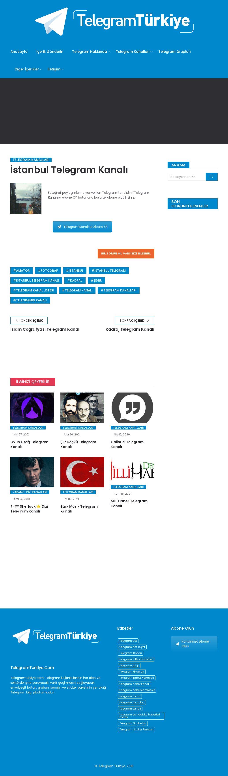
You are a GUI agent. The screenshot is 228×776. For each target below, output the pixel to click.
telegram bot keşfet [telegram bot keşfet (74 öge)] (132, 647)
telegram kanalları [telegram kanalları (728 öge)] (132, 702)
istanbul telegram (110, 270)
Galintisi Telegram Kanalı (127, 444)
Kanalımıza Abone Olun (192, 643)
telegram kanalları (119, 290)
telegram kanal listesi (35, 290)
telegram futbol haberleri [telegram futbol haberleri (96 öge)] (136, 659)
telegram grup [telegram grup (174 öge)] (129, 665)
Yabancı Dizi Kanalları (30, 492)
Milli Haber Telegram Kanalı (129, 504)
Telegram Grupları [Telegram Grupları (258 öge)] (132, 671)
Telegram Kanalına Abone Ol (82, 227)
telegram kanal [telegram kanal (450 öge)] (130, 696)
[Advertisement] (114, 111)
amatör (23, 270)
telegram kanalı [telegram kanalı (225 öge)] (130, 708)
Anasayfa (19, 51)
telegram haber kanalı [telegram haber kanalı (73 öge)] (135, 684)
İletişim (54, 69)
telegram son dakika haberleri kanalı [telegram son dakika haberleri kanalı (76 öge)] (140, 716)
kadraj (76, 280)
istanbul (76, 270)
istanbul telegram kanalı (37, 280)
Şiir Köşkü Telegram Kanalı (78, 444)
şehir (97, 280)
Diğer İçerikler (27, 69)
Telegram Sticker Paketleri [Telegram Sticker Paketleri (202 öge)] (136, 729)
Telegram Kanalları (133, 51)
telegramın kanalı (31, 300)
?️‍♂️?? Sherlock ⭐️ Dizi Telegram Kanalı (29, 509)
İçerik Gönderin (49, 51)
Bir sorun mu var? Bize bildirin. (126, 253)
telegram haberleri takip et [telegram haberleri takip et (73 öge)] (137, 690)
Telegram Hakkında (89, 51)
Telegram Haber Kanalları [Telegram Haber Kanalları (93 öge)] (137, 678)
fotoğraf (49, 270)
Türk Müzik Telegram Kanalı (79, 509)
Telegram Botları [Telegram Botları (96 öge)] (131, 653)
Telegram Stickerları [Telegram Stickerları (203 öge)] (133, 723)
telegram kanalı (78, 290)
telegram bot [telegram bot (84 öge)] (128, 641)
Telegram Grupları (174, 51)
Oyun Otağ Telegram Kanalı (29, 444)
